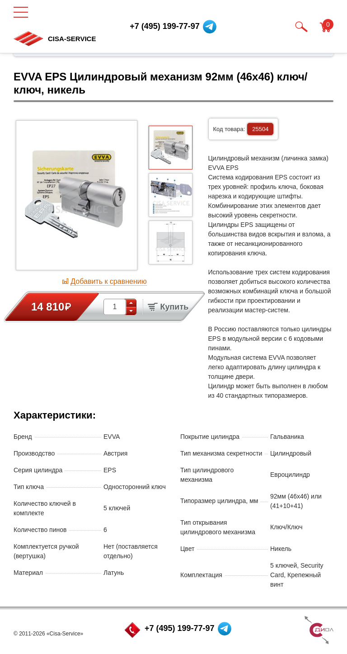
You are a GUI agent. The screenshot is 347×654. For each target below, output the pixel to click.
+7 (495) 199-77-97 (180, 628)
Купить (168, 306)
